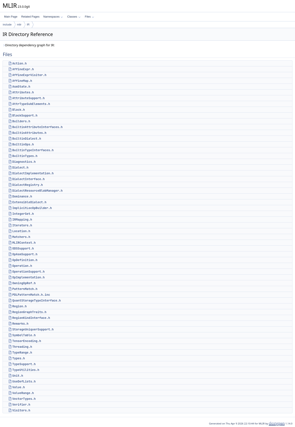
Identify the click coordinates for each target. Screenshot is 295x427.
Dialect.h (20, 167)
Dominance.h (22, 196)
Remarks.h (20, 323)
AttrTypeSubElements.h (31, 104)
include (7, 24)
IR (28, 24)
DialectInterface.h (28, 179)
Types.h (18, 358)
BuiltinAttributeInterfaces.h (37, 127)
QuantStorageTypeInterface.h (36, 300)
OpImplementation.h (28, 277)
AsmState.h (21, 86)
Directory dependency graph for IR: (29, 45)
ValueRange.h (23, 393)
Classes (73, 16)
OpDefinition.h (24, 260)
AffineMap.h (22, 81)
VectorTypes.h (24, 399)
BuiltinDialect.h (26, 138)
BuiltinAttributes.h (29, 133)
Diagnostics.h (24, 162)
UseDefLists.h (24, 381)
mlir (19, 24)
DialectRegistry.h (27, 185)
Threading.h (22, 347)
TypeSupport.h (24, 364)
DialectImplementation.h (32, 173)
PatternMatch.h (24, 289)
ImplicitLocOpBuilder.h (32, 208)
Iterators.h (22, 225)
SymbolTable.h (24, 335)
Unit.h (17, 376)
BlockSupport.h (24, 115)
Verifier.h (21, 404)
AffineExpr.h (23, 69)
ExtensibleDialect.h (29, 202)
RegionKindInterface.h (31, 318)
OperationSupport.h (28, 271)
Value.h (18, 387)
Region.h (19, 306)
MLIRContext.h (24, 243)
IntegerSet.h (23, 214)
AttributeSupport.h (28, 98)
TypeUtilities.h (25, 370)
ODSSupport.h (23, 248)
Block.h (18, 110)
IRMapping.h (22, 219)
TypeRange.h (22, 352)
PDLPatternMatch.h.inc (31, 295)
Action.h (19, 63)
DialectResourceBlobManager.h (37, 191)
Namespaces (53, 16)
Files (89, 16)
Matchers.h (21, 237)
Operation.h (22, 266)
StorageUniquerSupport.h (32, 329)
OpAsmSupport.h (24, 254)
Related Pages (30, 16)
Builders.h (21, 121)
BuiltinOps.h (23, 144)
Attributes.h (23, 92)
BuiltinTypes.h (24, 156)
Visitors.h (21, 410)
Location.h (21, 231)
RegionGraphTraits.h (29, 312)
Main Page (10, 16)
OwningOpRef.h (24, 283)
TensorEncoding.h (26, 341)
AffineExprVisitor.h (29, 75)
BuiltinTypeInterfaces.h (32, 150)
